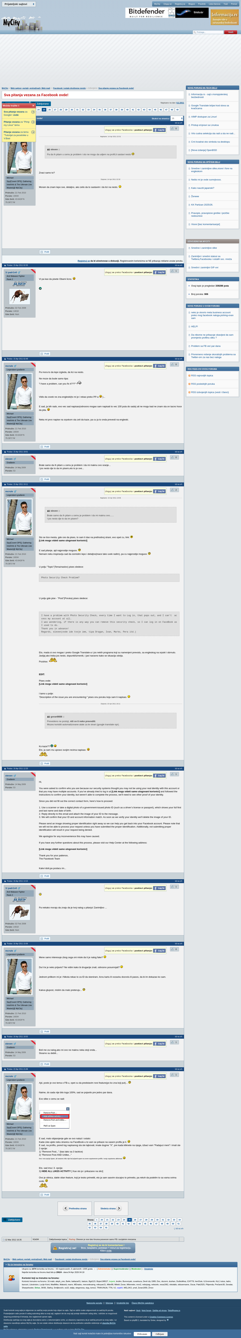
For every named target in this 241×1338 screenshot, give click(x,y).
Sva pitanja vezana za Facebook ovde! (116, 88)
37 (111, 110)
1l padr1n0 (11, 272)
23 (118, 1220)
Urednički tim (122, 1303)
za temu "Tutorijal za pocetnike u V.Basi (16, 135)
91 (106, 1228)
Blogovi (192, 4)
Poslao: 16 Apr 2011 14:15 (17, 881)
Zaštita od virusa (159, 1311)
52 (90, 1228)
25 (44, 110)
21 (107, 1220)
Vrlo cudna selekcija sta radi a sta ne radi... (213, 350)
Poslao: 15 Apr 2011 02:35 (17, 265)
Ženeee (195, 413)
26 (50, 110)
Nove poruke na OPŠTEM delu (204, 379)
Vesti (138, 1311)
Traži (226, 4)
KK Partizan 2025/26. (202, 421)
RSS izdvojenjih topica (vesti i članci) (210, 293)
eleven (8, 459)
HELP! (194, 227)
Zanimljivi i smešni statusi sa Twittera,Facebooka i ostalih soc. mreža (211, 158)
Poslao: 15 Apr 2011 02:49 (17, 359)
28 (61, 110)
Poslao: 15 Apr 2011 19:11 (17, 484)
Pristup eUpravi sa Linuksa (205, 342)
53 (95, 1228)
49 (177, 110)
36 (105, 110)
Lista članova (214, 4)
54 (101, 1228)
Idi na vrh (179, 1229)
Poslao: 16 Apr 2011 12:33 (17, 769)
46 (161, 110)
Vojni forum (146, 1311)
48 (172, 110)
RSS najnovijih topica (202, 276)
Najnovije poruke (94, 1303)
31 (77, 110)
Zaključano (43, 103)
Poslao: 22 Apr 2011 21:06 (17, 1069)
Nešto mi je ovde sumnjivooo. (206, 396)
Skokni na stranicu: (161, 118)
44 (150, 110)
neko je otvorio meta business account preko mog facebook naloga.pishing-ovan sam (212, 216)
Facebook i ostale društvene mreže (69, 88)
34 (94, 110)
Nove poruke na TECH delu (202, 305)
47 (166, 110)
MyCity (157, 4)
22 (113, 1220)
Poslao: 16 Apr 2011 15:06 (17, 944)
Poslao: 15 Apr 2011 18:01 (17, 452)
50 (173, 1224)
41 (133, 110)
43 (144, 110)
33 (88, 110)
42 (138, 110)
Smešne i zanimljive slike (204, 148)
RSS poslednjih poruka (203, 284)
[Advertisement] (120, 62)
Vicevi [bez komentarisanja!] (205, 441)
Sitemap (109, 1303)
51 (179, 1224)
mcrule (9, 366)
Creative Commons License (161, 1317)
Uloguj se (167, 4)
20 (102, 1220)
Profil (46, 252)
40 (127, 110)
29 (66, 110)
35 (100, 110)
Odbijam (160, 1334)
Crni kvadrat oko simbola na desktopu (210, 358)
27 (55, 110)
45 (155, 110)
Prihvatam (142, 1334)
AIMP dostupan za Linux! (204, 333)
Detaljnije (148, 1269)
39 (122, 110)
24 (38, 110)
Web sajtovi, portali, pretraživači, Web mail (30, 88)
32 (83, 110)
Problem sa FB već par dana (206, 246)
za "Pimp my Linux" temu (17, 123)
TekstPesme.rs (174, 1311)
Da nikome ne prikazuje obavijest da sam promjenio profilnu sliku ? (212, 237)
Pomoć (234, 4)
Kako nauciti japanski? (202, 405)
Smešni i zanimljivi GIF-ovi (204, 168)
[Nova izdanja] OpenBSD (204, 367)
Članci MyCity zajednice (143, 1303)
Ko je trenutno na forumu (20, 1264)
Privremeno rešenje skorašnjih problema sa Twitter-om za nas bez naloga (213, 256)
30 (72, 110)
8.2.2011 (180, 103)
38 (116, 110)
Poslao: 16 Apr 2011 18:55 (17, 1037)
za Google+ (15, 113)
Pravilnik (202, 4)
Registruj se (180, 4)
